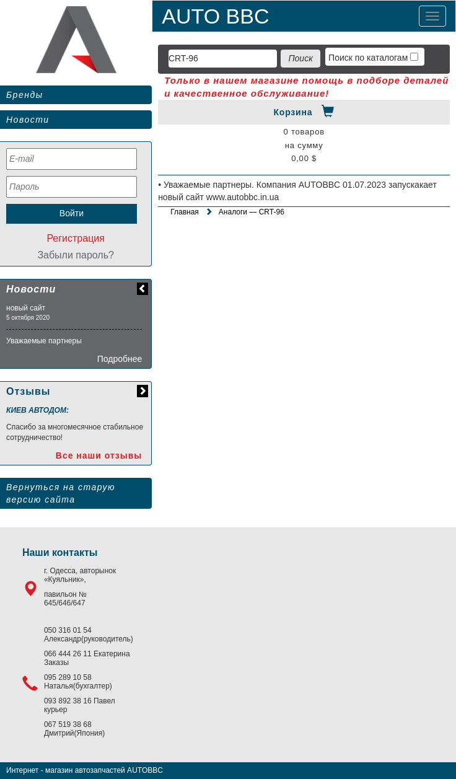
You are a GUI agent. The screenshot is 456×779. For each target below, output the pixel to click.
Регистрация (75, 238)
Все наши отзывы (99, 455)
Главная (184, 212)
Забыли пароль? (75, 255)
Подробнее (119, 359)
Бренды (24, 95)
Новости (28, 120)
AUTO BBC (215, 16)
